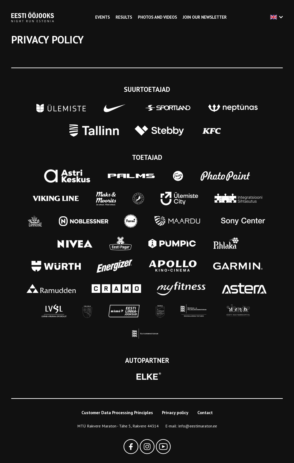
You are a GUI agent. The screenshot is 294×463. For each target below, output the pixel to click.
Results (124, 17)
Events (102, 17)
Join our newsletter (205, 17)
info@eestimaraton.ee (197, 426)
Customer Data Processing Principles (117, 413)
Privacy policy (175, 413)
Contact (205, 413)
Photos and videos (157, 17)
